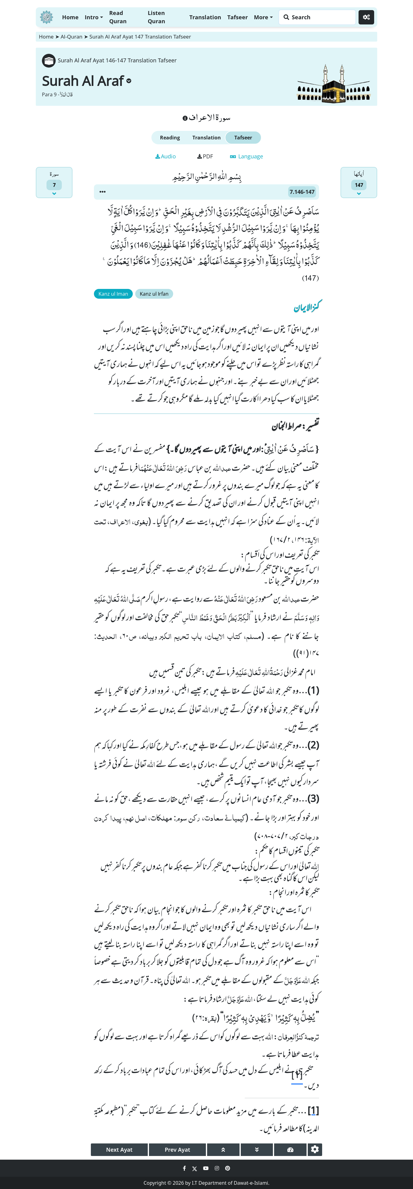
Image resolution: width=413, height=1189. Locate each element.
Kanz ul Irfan (154, 293)
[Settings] (366, 17)
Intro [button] (92, 17)
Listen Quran (156, 17)
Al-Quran (71, 36)
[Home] (46, 16)
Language (246, 156)
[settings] (315, 1150)
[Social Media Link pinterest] (227, 1168)
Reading (170, 137)
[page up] (223, 1150)
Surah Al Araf (86, 81)
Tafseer (237, 17)
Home (70, 17)
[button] (102, 192)
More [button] (261, 17)
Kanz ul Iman (113, 293)
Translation (205, 17)
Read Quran (118, 17)
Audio (165, 156)
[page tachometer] (290, 1150)
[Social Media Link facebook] (185, 1168)
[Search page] (315, 17)
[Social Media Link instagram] (217, 1168)
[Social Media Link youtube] (206, 1168)
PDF (205, 156)
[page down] (257, 1150)
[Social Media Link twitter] (195, 1168)
